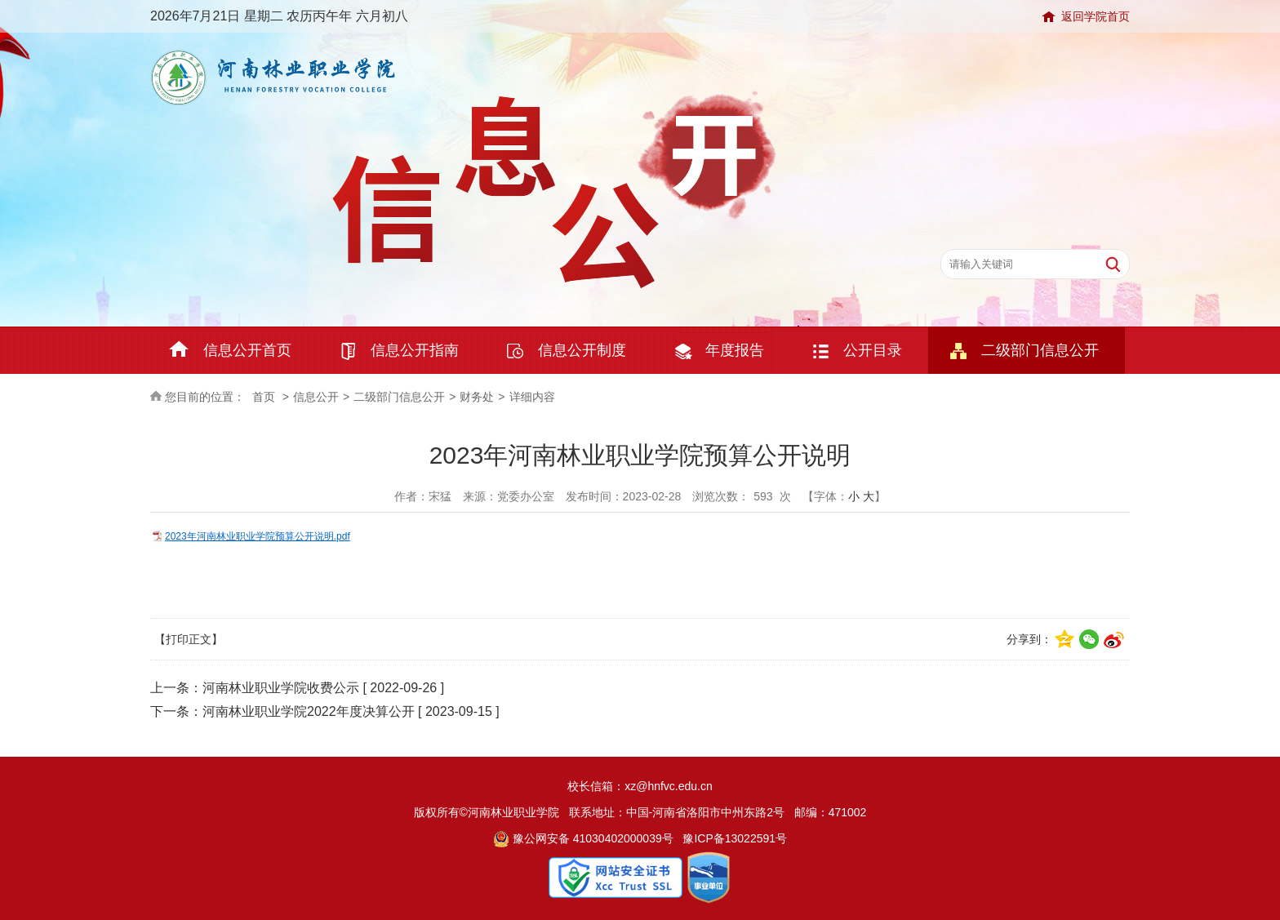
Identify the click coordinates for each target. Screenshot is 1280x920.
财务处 (477, 396)
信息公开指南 (415, 350)
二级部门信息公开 (1040, 350)
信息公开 (316, 396)
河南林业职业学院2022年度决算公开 (308, 711)
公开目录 (872, 350)
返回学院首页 (1095, 16)
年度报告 (734, 350)
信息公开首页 (247, 350)
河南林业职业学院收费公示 (280, 688)
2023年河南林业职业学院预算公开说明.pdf (257, 536)
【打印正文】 (188, 639)
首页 (263, 396)
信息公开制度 (582, 350)
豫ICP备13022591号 (734, 838)
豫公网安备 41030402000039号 (583, 838)
